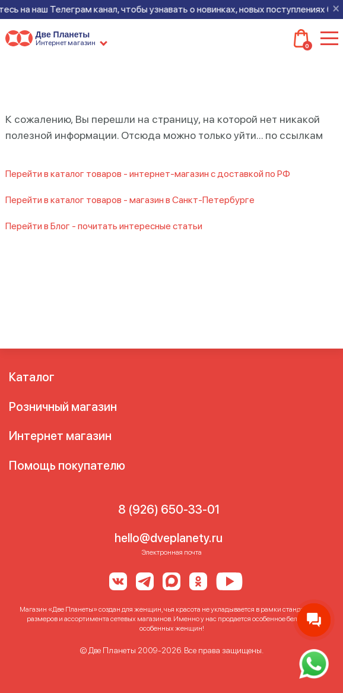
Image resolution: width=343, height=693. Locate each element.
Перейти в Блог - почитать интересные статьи (103, 226)
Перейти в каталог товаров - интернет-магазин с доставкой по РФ (147, 173)
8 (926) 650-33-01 (169, 509)
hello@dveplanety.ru (169, 538)
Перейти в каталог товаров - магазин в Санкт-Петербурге (130, 199)
